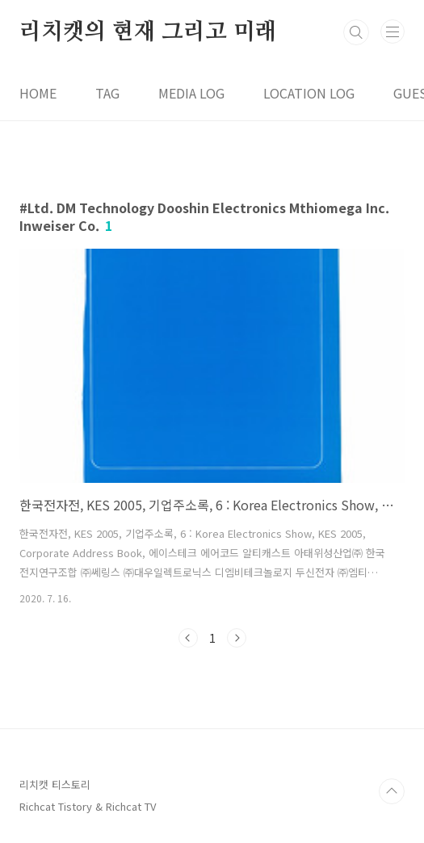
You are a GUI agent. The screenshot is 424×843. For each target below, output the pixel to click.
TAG (107, 93)
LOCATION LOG (309, 93)
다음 (236, 638)
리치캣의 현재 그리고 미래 (147, 32)
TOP (392, 791)
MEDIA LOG (191, 93)
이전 (188, 638)
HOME (38, 93)
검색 (356, 32)
